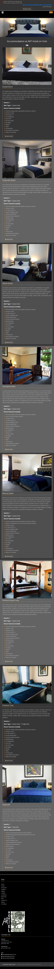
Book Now (3, 896)
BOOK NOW (27, 9)
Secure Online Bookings (8, 958)
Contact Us (4, 900)
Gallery (3, 891)
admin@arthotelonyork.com (9, 954)
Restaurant (4, 887)
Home (2, 884)
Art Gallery (3, 904)
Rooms (3, 886)
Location (3, 893)
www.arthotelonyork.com (9, 956)
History (3, 902)
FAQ (2, 898)
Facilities (3, 889)
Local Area (3, 895)
